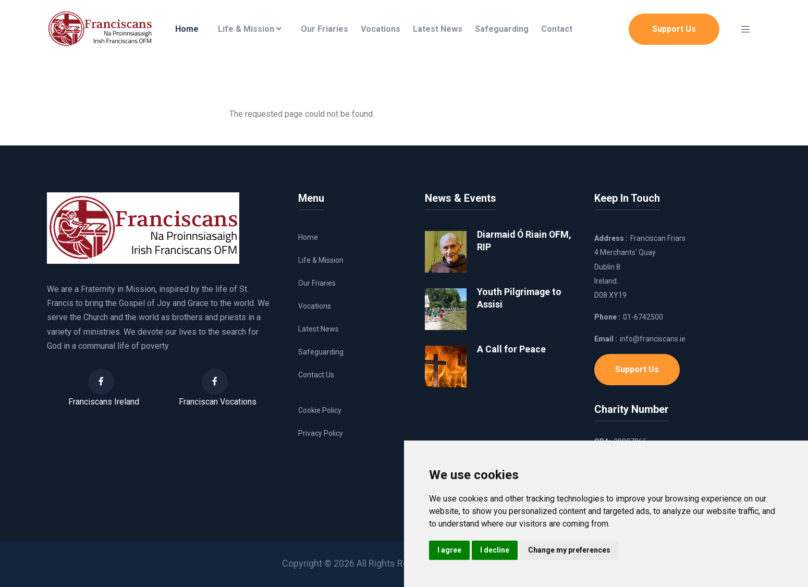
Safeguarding (502, 29)
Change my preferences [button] (569, 550)
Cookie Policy (319, 410)
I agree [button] (449, 550)
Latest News (437, 29)
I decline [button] (494, 550)
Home (187, 29)
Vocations (380, 29)
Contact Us (316, 375)
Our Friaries (324, 29)
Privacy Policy (320, 433)
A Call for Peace (511, 349)
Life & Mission (249, 29)
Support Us (674, 29)
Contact (556, 29)
